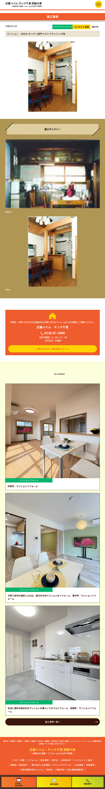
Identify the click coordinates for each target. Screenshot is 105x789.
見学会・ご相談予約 (55, 769)
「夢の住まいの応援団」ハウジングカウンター (51, 764)
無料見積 (54, 782)
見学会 (55, 760)
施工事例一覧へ (52, 721)
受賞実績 (90, 764)
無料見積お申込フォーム (32, 769)
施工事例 (45, 760)
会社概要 (79, 764)
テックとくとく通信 (83, 760)
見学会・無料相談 (19, 782)
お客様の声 (66, 760)
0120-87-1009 (52, 333)
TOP (15, 760)
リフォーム (32, 760)
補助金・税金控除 (19, 764)
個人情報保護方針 (76, 769)
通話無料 (88, 782)
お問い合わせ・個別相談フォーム (52, 348)
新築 (22, 760)
